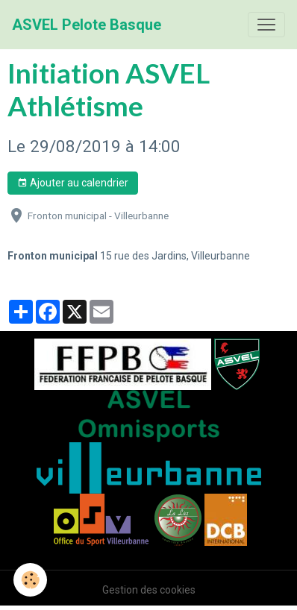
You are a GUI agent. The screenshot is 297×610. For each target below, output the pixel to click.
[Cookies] (30, 580)
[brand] (86, 24)
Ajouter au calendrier (72, 183)
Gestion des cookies (149, 590)
